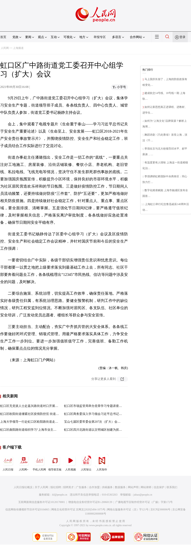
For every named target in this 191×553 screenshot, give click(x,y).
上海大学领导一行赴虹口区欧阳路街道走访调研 (32, 421)
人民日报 (8, 462)
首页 (3, 37)
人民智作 (101, 462)
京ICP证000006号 (160, 509)
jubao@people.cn (142, 494)
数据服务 (120, 487)
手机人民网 (39, 462)
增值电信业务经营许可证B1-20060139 (90, 502)
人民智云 (86, 462)
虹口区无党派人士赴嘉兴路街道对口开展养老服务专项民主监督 (43, 405)
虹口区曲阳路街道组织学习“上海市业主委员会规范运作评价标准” (44, 429)
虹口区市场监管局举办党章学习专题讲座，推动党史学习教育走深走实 (111, 405)
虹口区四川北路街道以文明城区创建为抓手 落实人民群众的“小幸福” (110, 429)
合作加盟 (94, 487)
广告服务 (81, 487)
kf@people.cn (59, 494)
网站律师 (146, 487)
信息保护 (159, 487)
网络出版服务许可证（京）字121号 (127, 509)
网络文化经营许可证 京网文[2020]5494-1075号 (78, 509)
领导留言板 (55, 462)
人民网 (5, 48)
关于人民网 (41, 487)
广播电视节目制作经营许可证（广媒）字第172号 (144, 502)
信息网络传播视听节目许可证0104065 (27, 509)
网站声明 (133, 487)
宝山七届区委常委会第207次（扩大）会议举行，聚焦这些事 (104, 421)
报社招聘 (55, 487)
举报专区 (100, 37)
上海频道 (18, 48)
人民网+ (23, 462)
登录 (182, 37)
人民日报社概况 (23, 487)
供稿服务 (107, 487)
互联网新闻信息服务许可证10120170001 (41, 502)
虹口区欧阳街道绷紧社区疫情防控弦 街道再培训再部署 (37, 413)
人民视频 (70, 462)
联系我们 (172, 487)
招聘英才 (68, 487)
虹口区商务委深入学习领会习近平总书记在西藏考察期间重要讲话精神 (111, 413)
